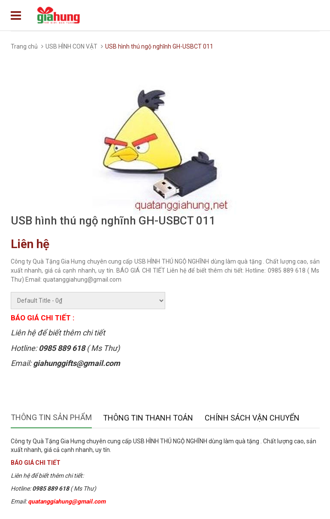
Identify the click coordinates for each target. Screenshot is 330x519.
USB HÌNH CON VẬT (71, 46)
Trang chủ (24, 46)
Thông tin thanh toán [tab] (148, 417)
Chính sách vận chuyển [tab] (252, 417)
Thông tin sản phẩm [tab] (51, 417)
